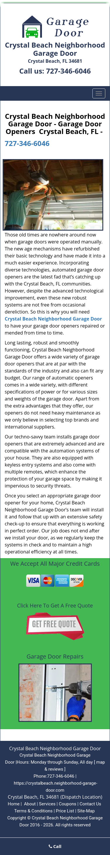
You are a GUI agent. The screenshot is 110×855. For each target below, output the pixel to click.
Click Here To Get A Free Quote (55, 605)
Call (55, 846)
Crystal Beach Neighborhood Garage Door (53, 319)
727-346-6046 (68, 71)
